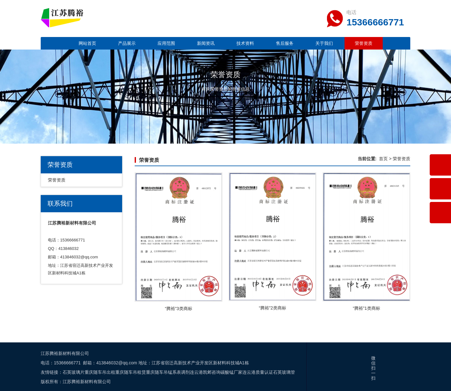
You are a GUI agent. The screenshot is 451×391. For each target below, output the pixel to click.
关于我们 (324, 43)
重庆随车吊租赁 (130, 372)
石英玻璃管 (284, 372)
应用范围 (166, 43)
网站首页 (87, 43)
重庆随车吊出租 (100, 372)
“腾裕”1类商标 (366, 308)
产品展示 (127, 43)
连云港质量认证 (257, 372)
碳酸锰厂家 (231, 372)
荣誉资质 (363, 43)
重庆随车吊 (157, 372)
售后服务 (284, 43)
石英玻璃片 (74, 372)
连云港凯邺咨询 (205, 372)
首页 (383, 158)
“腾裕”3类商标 (178, 308)
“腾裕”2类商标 (272, 307)
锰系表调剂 (179, 372)
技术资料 (245, 43)
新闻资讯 (206, 43)
